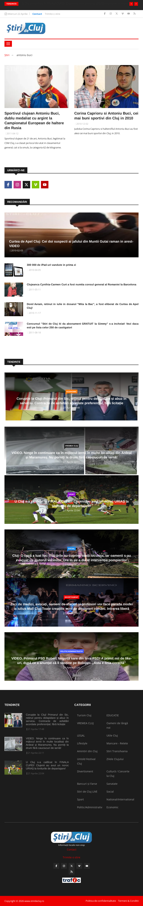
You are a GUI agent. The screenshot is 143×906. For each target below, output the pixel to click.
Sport (72, 494)
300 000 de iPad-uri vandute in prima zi (51, 264)
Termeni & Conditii (128, 900)
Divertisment (71, 597)
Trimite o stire (52, 14)
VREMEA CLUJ (71, 445)
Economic (71, 391)
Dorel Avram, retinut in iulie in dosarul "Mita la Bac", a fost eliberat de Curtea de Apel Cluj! (83, 306)
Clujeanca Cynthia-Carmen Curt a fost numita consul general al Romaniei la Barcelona (81, 284)
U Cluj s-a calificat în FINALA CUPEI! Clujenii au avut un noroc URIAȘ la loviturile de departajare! (47, 765)
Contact (37, 14)
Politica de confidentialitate (101, 900)
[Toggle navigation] (8, 44)
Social (71, 548)
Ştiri (6, 55)
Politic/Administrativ (71, 651)
